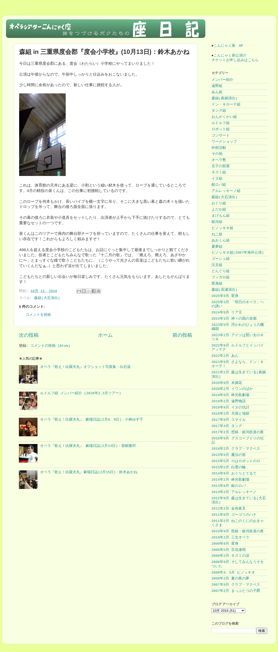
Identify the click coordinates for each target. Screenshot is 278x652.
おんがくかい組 (224, 117)
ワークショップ (224, 142)
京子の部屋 (221, 166)
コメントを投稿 (38, 315)
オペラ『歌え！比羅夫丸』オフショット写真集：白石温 (85, 367)
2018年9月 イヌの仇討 (231, 407)
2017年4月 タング (227, 426)
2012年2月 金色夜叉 (229, 509)
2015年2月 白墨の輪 (229, 467)
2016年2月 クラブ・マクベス (236, 449)
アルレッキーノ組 (226, 191)
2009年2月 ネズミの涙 (231, 556)
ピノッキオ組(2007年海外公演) (238, 253)
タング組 (219, 111)
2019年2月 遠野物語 (229, 401)
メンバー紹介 (222, 80)
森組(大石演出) (47, 298)
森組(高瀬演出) (224, 290)
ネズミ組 (219, 172)
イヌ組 (217, 179)
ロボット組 (221, 129)
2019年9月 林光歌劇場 (231, 395)
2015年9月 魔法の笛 (229, 455)
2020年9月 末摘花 (227, 383)
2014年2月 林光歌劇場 (231, 480)
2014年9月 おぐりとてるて (234, 474)
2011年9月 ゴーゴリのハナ (234, 515)
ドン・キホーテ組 (226, 105)
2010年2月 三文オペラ (231, 538)
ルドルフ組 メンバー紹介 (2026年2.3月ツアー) (80, 393)
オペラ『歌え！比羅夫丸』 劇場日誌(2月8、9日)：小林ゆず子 (91, 420)
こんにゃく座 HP (228, 46)
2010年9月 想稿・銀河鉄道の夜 (238, 531)
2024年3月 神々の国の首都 (234, 319)
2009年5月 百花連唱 (229, 550)
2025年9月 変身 (225, 296)
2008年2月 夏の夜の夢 (231, 579)
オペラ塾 (219, 160)
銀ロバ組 (219, 185)
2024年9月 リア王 (227, 313)
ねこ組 (217, 234)
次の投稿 (29, 335)
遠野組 (217, 86)
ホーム (105, 335)
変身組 (217, 284)
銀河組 (217, 222)
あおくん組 (221, 241)
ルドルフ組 (221, 123)
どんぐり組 (221, 271)
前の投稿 (182, 335)
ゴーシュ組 (221, 259)
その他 (217, 154)
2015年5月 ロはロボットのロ (236, 461)
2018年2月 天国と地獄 (231, 414)
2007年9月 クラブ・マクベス (236, 585)
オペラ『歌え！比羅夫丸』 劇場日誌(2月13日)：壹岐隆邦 (88, 446)
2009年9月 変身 (225, 544)
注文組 (217, 265)
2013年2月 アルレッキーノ (234, 492)
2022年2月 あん (225, 356)
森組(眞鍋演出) (224, 98)
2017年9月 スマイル (229, 420)
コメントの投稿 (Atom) (50, 346)
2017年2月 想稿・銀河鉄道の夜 (238, 432)
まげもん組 (221, 216)
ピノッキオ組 (222, 228)
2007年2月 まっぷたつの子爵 (236, 591)
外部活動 (219, 148)
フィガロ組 (221, 277)
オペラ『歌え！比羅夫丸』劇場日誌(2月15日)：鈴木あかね (89, 472)
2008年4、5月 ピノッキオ (233, 573)
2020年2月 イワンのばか (232, 389)
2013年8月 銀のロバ (229, 486)
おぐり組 (219, 203)
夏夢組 (217, 247)
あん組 (217, 92)
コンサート (221, 136)
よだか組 (219, 210)
